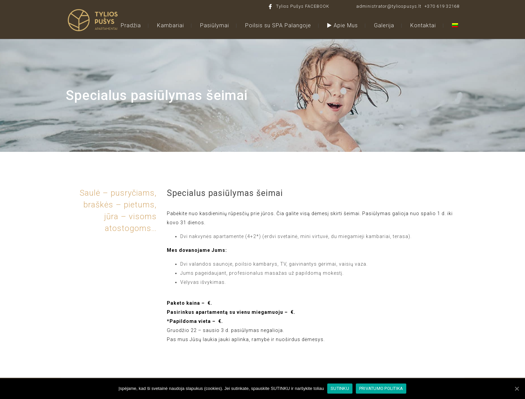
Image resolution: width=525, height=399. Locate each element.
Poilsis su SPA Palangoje (278, 25)
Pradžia (131, 25)
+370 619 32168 (441, 6)
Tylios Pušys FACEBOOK (302, 6)
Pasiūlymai (214, 25)
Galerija (384, 25)
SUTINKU (340, 388)
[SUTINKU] (516, 388)
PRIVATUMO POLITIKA (381, 388)
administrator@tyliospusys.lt (388, 6)
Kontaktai (423, 25)
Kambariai (170, 25)
